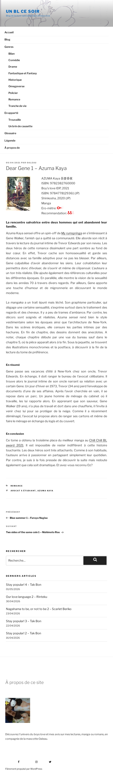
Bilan (11, 53)
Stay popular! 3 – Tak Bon (23, 621)
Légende (9, 140)
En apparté (11, 113)
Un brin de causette (20, 126)
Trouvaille (14, 119)
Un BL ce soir (23, 11)
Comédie (14, 60)
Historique (15, 79)
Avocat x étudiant (23, 490)
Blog (7, 39)
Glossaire (10, 133)
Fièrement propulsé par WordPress (23, 768)
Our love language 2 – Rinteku (26, 597)
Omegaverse (16, 86)
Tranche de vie (17, 106)
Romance (14, 99)
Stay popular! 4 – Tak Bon (23, 584)
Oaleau (32, 162)
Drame (12, 66)
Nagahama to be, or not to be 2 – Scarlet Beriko (38, 609)
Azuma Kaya (45, 490)
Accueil (9, 32)
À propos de (12, 147)
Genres (8, 46)
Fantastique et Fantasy (22, 73)
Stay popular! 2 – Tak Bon (23, 633)
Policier (13, 93)
